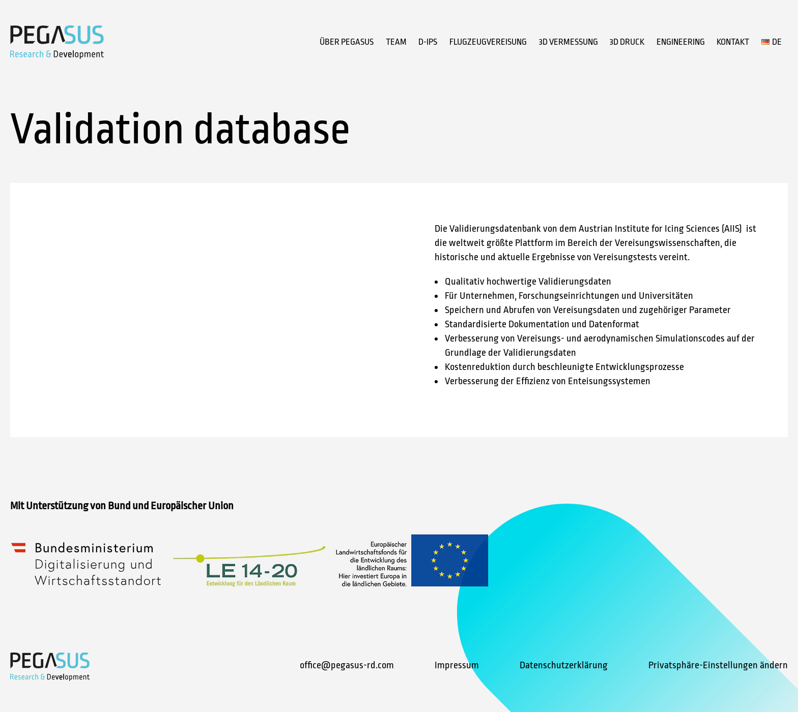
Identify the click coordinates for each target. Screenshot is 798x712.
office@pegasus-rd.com (347, 665)
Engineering (681, 42)
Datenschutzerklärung (564, 665)
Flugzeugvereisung (488, 42)
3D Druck (627, 42)
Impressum (457, 665)
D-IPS (427, 42)
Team (396, 42)
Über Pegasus (347, 42)
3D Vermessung (568, 42)
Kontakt (733, 42)
